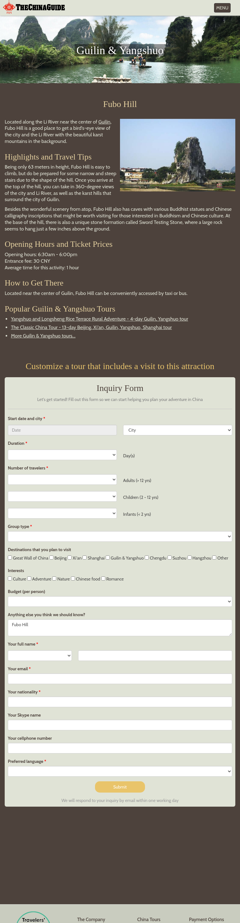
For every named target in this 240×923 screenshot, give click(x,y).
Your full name (21, 644)
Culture (17, 579)
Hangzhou (200, 558)
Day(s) (129, 456)
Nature (61, 579)
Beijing (58, 558)
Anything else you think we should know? (46, 614)
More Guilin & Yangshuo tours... (43, 336)
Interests (16, 570)
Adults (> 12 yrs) (137, 480)
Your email (18, 669)
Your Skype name (24, 715)
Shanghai (93, 558)
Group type (18, 526)
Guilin (104, 122)
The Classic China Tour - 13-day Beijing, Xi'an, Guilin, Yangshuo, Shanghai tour (91, 327)
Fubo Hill (120, 627)
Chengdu (155, 558)
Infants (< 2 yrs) (137, 514)
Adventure (39, 579)
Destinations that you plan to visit (39, 549)
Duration (16, 443)
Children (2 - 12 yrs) (140, 497)
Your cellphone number (30, 738)
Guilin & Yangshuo (125, 558)
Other (220, 558)
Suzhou (177, 558)
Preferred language (25, 761)
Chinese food (85, 579)
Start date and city (25, 418)
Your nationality (23, 692)
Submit (120, 787)
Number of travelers (26, 468)
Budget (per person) (26, 591)
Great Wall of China (28, 558)
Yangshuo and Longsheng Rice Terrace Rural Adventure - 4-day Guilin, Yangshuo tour (99, 319)
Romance (112, 579)
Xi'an (75, 558)
